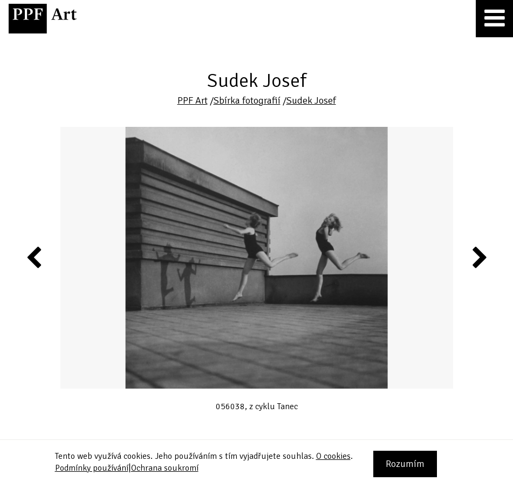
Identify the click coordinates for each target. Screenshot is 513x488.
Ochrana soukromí (165, 468)
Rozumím (405, 464)
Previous (34, 257)
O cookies (333, 456)
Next (478, 257)
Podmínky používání (91, 468)
